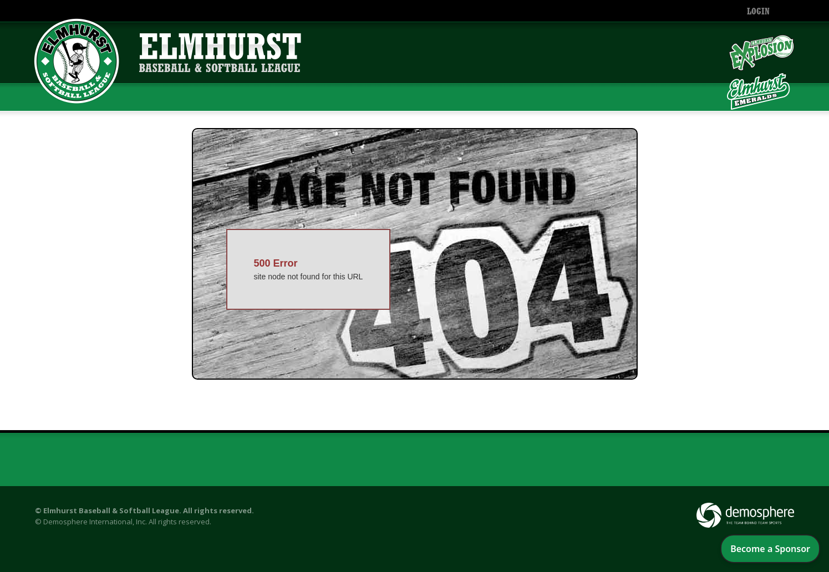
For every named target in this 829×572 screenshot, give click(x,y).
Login (758, 12)
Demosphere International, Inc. (95, 522)
